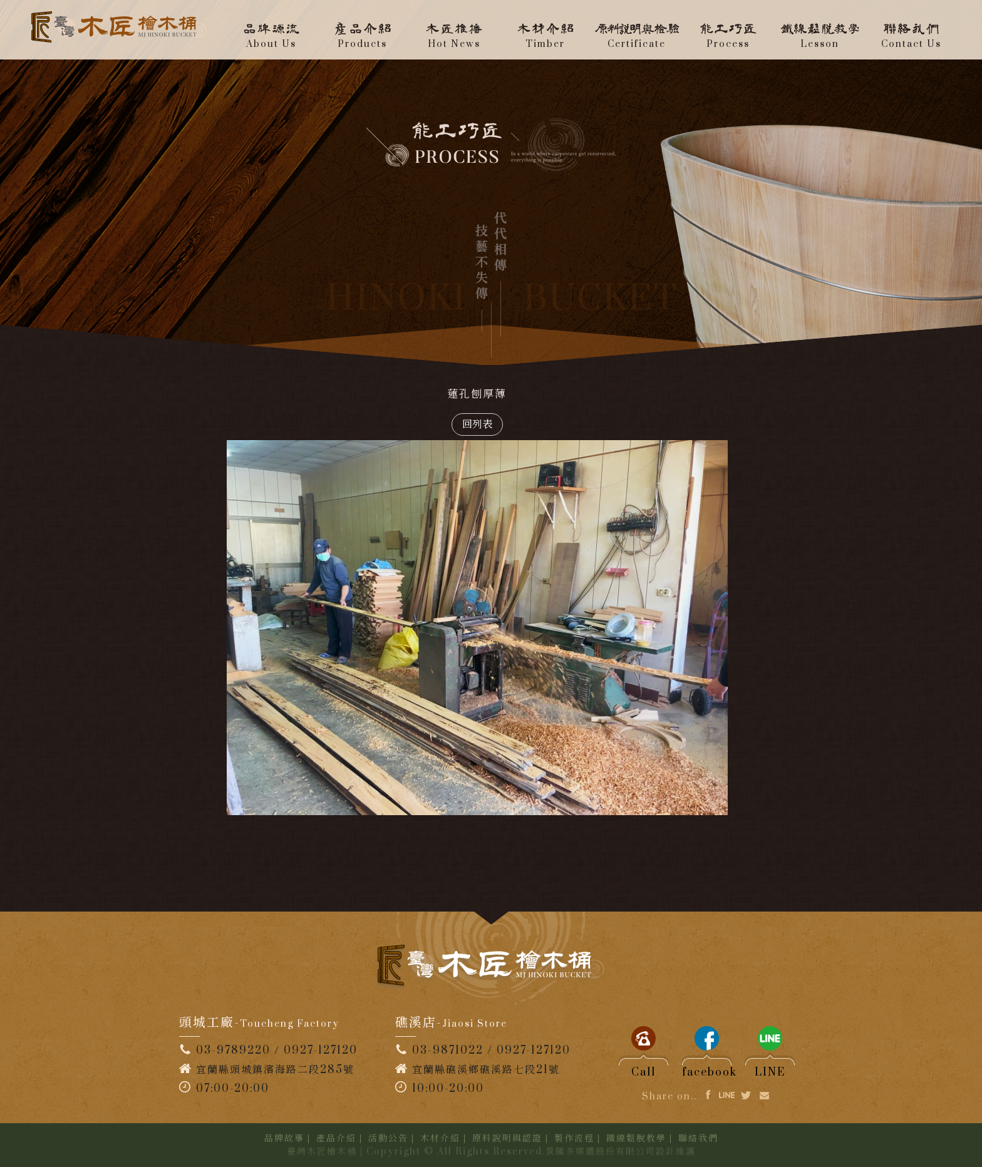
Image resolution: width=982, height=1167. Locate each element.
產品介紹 (336, 1138)
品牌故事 (284, 1138)
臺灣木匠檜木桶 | (325, 1152)
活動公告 (388, 1138)
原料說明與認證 (507, 1138)
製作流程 (574, 1138)
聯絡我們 (698, 1138)
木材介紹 (440, 1138)
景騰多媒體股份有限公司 (600, 1152)
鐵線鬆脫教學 (636, 1138)
